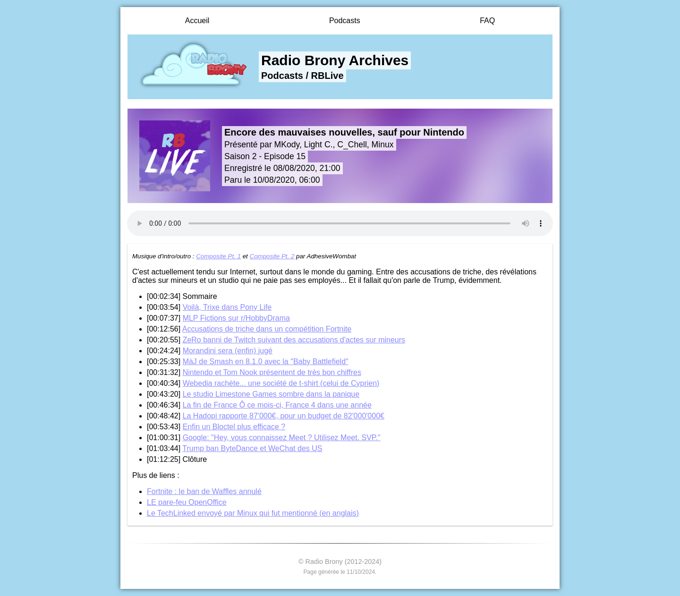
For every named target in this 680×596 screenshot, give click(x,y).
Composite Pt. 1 (218, 256)
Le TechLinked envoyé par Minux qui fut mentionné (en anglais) (253, 513)
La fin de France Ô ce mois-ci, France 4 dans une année (277, 405)
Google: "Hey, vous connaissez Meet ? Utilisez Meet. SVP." (282, 438)
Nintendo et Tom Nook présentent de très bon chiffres (272, 372)
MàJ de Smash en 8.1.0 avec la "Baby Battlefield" (265, 362)
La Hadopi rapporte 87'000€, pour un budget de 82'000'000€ (283, 416)
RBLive (327, 75)
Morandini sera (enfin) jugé (227, 351)
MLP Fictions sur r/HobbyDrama (236, 318)
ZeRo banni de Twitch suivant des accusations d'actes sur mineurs (294, 340)
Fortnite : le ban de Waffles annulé (204, 491)
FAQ (487, 21)
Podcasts (344, 21)
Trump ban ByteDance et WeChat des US (252, 448)
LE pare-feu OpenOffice (187, 502)
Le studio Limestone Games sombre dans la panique (271, 394)
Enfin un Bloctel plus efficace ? (234, 427)
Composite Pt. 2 (272, 256)
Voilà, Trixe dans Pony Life (227, 307)
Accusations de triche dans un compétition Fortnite (266, 329)
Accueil (197, 21)
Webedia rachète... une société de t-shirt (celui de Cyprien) (281, 383)
